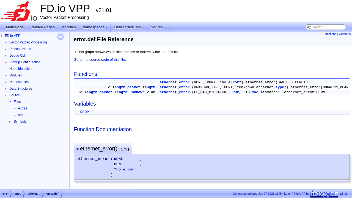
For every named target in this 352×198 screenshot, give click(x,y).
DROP (234, 92)
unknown (137, 92)
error (233, 82)
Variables (345, 33)
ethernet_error (175, 82)
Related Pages (42, 27)
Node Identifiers (20, 69)
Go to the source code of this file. (100, 59)
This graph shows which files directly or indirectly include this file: (127, 52)
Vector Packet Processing (28, 42)
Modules (68, 27)
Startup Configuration (24, 62)
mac (255, 92)
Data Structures (129, 28)
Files (17, 102)
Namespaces (95, 28)
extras (22, 108)
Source (159, 28)
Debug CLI (17, 55)
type (280, 87)
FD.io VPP (12, 36)
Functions (329, 33)
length (118, 87)
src (20, 115)
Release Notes (20, 49)
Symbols (20, 121)
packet (133, 87)
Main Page (15, 27)
